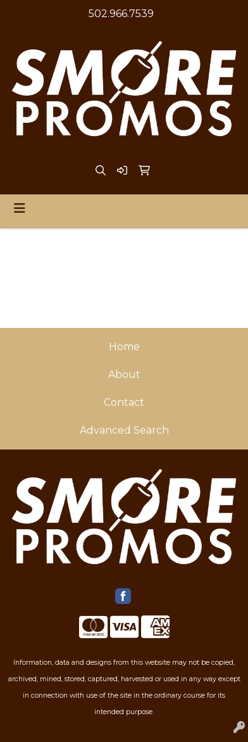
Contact (124, 402)
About (124, 374)
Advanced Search (124, 430)
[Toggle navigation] (19, 208)
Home (124, 347)
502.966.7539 (121, 14)
